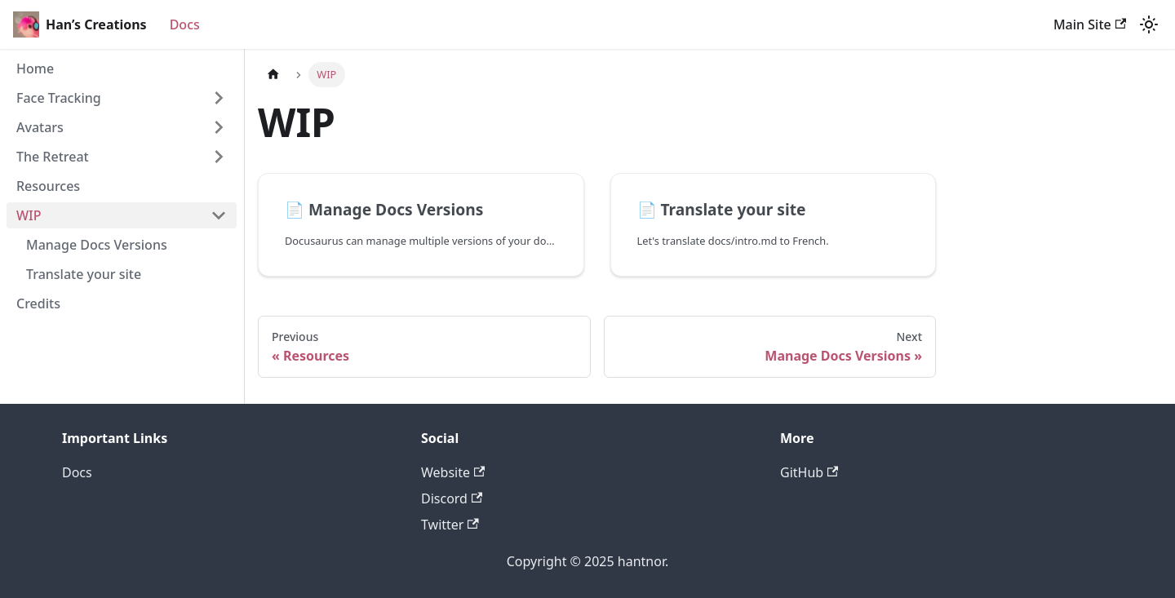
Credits (38, 303)
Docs (185, 24)
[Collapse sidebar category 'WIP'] (219, 215)
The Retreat (52, 157)
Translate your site (83, 274)
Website (453, 472)
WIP (28, 215)
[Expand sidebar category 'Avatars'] (219, 127)
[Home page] (273, 74)
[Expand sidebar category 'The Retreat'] (219, 157)
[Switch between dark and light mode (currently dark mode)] (1149, 24)
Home (35, 69)
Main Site (1089, 24)
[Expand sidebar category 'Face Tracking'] (219, 98)
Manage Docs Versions (96, 245)
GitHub (809, 472)
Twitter (450, 525)
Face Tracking (58, 98)
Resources (48, 186)
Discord (451, 498)
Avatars (40, 127)
